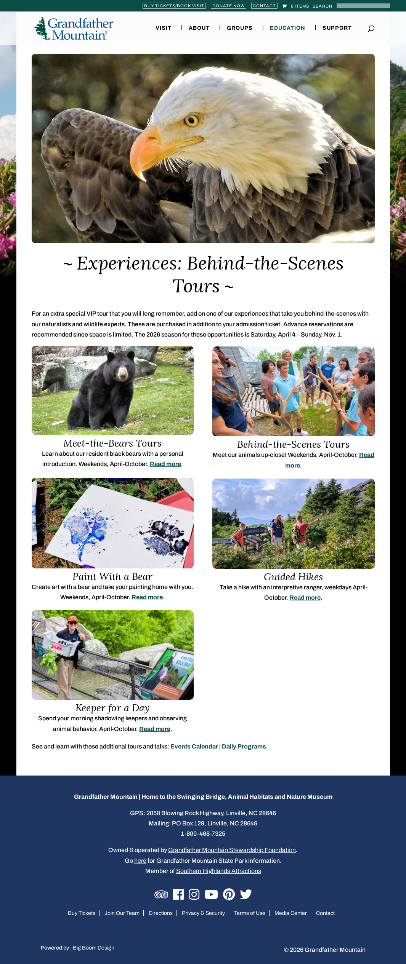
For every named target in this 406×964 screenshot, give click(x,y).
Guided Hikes (293, 576)
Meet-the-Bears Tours (112, 443)
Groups (240, 28)
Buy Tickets (81, 913)
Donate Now (228, 5)
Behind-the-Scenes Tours (293, 444)
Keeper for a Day (112, 707)
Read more (165, 464)
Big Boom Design (93, 948)
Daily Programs (244, 746)
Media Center (290, 913)
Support (337, 28)
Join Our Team (122, 913)
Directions (161, 913)
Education (287, 28)
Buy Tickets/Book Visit (174, 5)
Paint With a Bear (112, 576)
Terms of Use (249, 913)
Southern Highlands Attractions (218, 871)
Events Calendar (194, 746)
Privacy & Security (203, 913)
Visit (164, 28)
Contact (264, 5)
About (199, 28)
